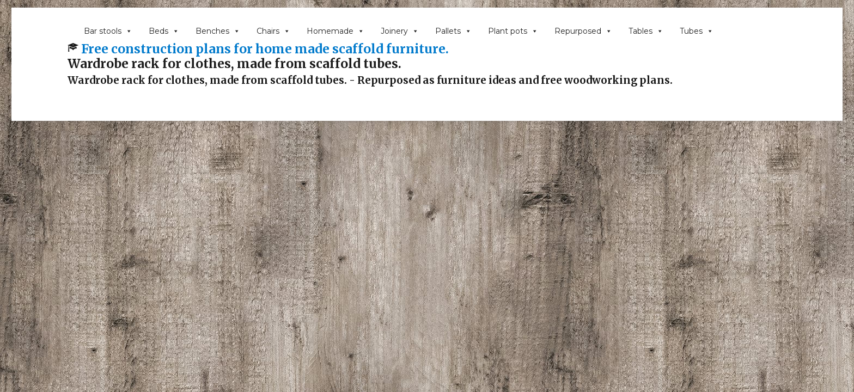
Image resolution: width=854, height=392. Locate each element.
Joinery (400, 31)
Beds (164, 31)
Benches (218, 31)
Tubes (696, 31)
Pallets (453, 31)
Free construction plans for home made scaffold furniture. (265, 49)
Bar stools (108, 31)
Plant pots (513, 31)
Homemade (335, 31)
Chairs (273, 31)
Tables (646, 31)
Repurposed (583, 31)
